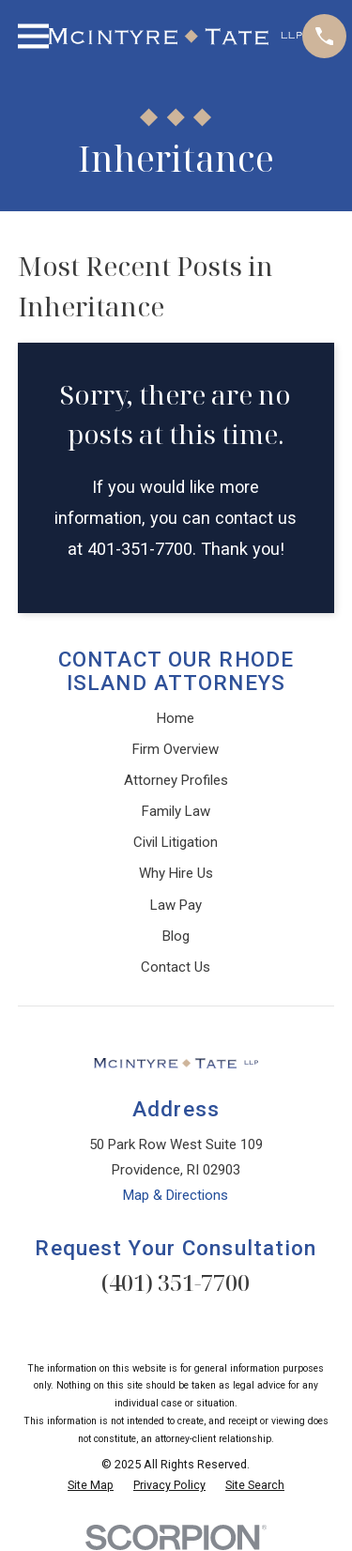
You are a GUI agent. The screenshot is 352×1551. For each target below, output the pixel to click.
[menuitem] (91, 1486)
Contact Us (175, 967)
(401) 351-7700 (175, 1282)
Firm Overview (175, 749)
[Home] (175, 36)
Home (175, 718)
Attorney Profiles (176, 780)
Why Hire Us (176, 873)
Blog (176, 936)
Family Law (176, 811)
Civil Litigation (175, 842)
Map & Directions (175, 1195)
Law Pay (176, 905)
